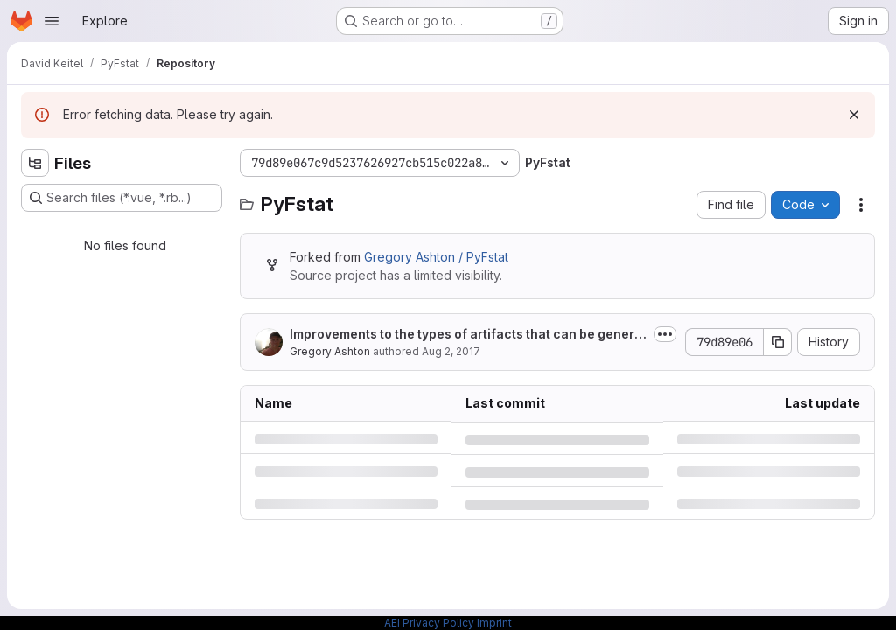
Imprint (494, 622)
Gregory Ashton (330, 351)
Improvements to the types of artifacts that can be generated (468, 334)
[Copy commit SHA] (778, 342)
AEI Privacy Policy (429, 622)
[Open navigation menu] (52, 21)
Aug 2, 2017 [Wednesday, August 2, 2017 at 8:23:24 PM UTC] (451, 351)
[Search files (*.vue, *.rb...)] (121, 198)
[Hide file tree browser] (35, 163)
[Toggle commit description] (665, 334)
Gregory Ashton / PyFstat (436, 256)
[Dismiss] (854, 114)
